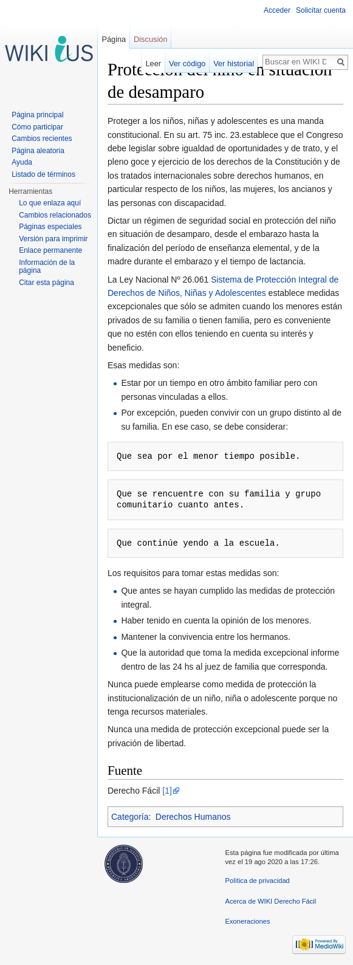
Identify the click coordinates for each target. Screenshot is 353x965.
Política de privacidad (257, 880)
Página (113, 39)
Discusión (150, 39)
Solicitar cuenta (321, 10)
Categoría (129, 817)
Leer (154, 63)
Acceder (277, 10)
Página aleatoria (38, 150)
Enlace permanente (50, 250)
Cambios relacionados (55, 215)
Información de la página (47, 266)
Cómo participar (37, 127)
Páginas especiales (50, 226)
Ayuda (22, 162)
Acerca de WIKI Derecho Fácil (271, 901)
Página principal (37, 115)
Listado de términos (43, 174)
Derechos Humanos (193, 817)
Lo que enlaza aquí (50, 203)
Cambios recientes (42, 138)
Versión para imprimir (53, 239)
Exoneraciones (247, 921)
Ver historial (233, 63)
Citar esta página (46, 282)
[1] (167, 790)
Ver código (187, 63)
